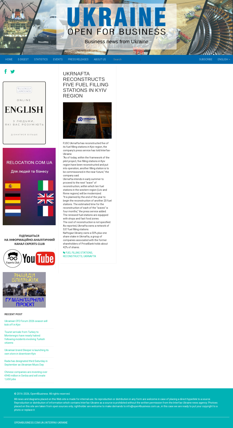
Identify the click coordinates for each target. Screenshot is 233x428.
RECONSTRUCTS (72, 256)
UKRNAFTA (89, 256)
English (224, 59)
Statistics (41, 59)
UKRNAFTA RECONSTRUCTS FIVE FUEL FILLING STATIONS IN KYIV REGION (86, 85)
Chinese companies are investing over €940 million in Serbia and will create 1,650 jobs (25, 376)
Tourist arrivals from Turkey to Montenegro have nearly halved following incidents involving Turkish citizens (24, 337)
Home (9, 59)
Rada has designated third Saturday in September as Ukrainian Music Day (26, 363)
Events (58, 59)
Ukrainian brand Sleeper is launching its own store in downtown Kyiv (26, 352)
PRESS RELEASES (78, 59)
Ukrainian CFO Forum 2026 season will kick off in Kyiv (25, 323)
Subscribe (205, 59)
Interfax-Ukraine (56, 422)
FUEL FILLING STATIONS (79, 252)
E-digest (23, 59)
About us (100, 59)
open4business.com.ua (29, 422)
